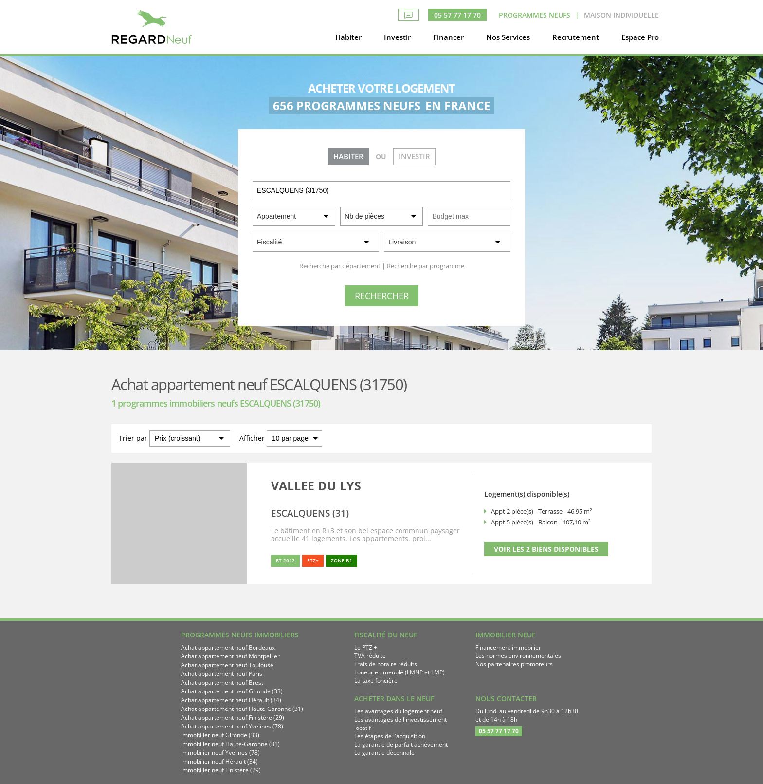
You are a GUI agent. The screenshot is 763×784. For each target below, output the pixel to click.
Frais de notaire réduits (385, 664)
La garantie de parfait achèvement (401, 744)
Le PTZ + (365, 647)
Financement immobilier (508, 647)
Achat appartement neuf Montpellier (230, 656)
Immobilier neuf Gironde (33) (220, 735)
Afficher (252, 438)
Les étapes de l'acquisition (389, 736)
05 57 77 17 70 (457, 14)
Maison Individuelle (621, 14)
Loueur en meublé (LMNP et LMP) (399, 672)
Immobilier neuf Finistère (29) (221, 770)
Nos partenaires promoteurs (514, 664)
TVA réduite (370, 656)
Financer (448, 37)
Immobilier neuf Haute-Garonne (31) (230, 744)
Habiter (348, 37)
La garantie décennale (384, 752)
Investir (397, 37)
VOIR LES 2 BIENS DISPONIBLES (546, 549)
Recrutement (575, 37)
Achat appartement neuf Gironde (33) (232, 691)
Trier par (133, 438)
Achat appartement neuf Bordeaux (228, 647)
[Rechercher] (381, 295)
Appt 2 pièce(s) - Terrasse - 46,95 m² (541, 511)
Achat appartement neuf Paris (221, 674)
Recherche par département (340, 265)
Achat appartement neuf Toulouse (227, 665)
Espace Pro (640, 37)
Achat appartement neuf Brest (222, 682)
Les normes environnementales (518, 656)
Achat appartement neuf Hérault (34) (231, 700)
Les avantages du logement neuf (398, 711)
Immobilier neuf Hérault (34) (219, 761)
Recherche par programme (425, 265)
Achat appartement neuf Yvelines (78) (232, 726)
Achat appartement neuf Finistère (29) (232, 717)
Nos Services (508, 37)
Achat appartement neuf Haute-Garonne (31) (242, 709)
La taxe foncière (376, 680)
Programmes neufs (534, 14)
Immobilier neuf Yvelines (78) (220, 752)
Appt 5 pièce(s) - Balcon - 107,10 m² (541, 522)
